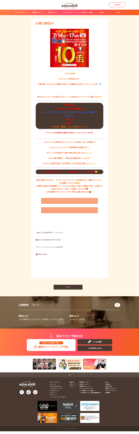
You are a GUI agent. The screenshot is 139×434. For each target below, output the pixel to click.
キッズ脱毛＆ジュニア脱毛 (88, 393)
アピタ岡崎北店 (24, 320)
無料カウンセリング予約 (69, 201)
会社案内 (108, 387)
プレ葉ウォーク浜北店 (77, 320)
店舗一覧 (102, 12)
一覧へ (117, 306)
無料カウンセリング (111, 391)
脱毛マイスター (54, 397)
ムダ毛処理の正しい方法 (56, 391)
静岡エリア (74, 317)
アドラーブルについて (20, 12)
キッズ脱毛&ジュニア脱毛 (86, 12)
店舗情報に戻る (68, 289)
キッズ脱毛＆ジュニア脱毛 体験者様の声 (91, 395)
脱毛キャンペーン (53, 12)
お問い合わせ (109, 389)
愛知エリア (23, 317)
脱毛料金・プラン (37, 12)
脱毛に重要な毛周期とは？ (57, 389)
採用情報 (108, 395)
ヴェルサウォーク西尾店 (39, 320)
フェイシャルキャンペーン (69, 12)
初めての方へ (54, 387)
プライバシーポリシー (111, 393)
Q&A (118, 12)
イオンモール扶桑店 (57, 320)
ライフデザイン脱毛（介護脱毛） (59, 399)
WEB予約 (117, 5)
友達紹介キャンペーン (87, 389)
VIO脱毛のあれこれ (55, 393)
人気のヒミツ (54, 395)
